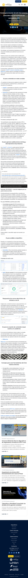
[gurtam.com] (14, 562)
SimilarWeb (17, 70)
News (11, 24)
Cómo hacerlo (14, 538)
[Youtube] (19, 552)
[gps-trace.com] (6, 4)
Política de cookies (17, 574)
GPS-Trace (12, 408)
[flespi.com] (14, 566)
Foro (14, 534)
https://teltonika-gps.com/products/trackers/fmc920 (13, 175)
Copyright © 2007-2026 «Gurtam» (14, 576)
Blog (14, 543)
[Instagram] (16, 552)
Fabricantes (14, 526)
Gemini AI (12, 70)
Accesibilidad (21, 574)
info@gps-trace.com (14, 549)
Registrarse (24, 1)
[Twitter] (12, 552)
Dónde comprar (14, 540)
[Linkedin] (14, 552)
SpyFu (21, 70)
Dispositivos (14, 528)
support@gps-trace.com (14, 548)
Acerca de (14, 542)
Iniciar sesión (18, 1)
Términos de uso (6, 574)
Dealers (16, 24)
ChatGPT (8, 70)
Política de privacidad (11, 574)
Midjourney (3, 71)
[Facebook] (9, 552)
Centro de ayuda (14, 532)
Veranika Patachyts (16, 20)
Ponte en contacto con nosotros (8, 415)
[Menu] (25, 5)
